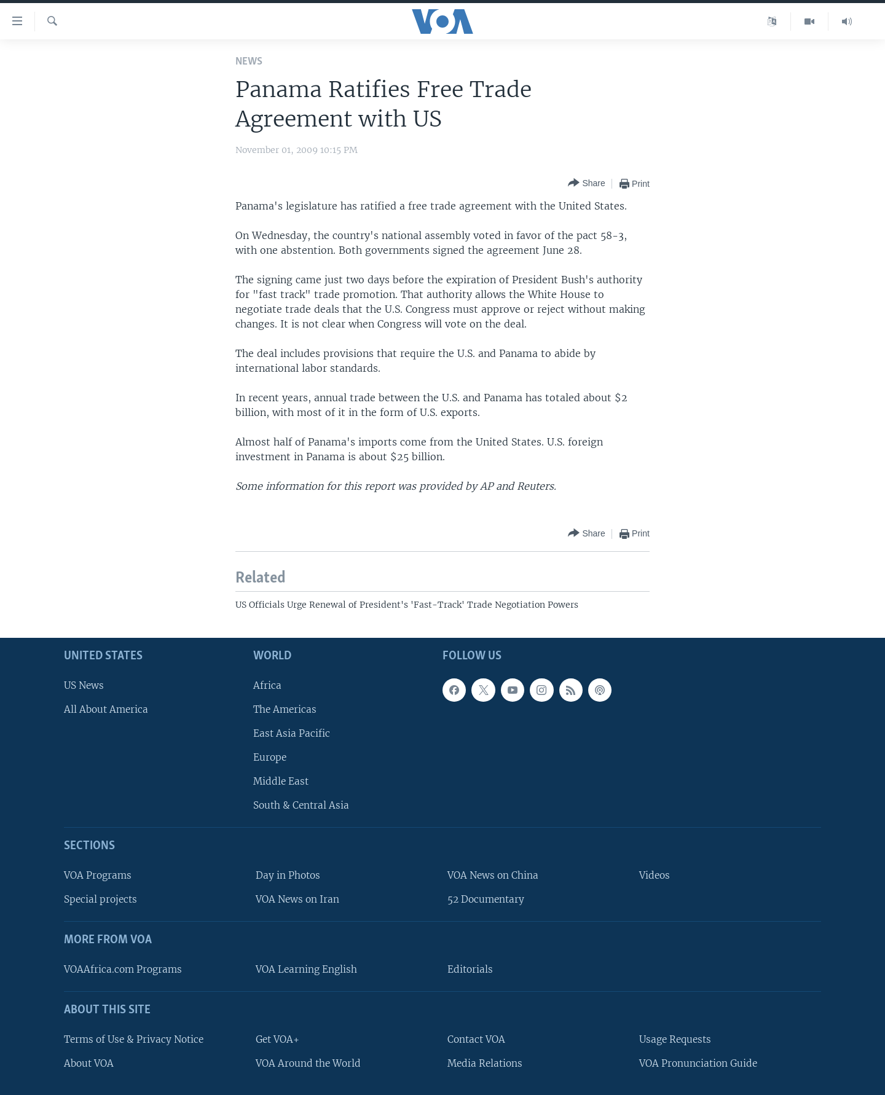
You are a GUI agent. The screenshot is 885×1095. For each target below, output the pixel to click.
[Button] (586, 183)
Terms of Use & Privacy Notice (133, 1039)
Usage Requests (675, 1039)
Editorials (470, 969)
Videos (654, 875)
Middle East (281, 781)
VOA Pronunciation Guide (698, 1063)
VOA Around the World (308, 1063)
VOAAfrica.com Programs (123, 969)
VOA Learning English (306, 969)
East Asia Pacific (291, 733)
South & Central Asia (301, 805)
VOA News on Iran (297, 899)
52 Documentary (485, 899)
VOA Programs (98, 875)
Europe (269, 757)
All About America (106, 709)
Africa (267, 685)
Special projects (100, 899)
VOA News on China (492, 875)
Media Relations (484, 1063)
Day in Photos (288, 875)
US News (84, 685)
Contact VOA (476, 1039)
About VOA (89, 1063)
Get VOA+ (277, 1039)
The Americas (285, 709)
